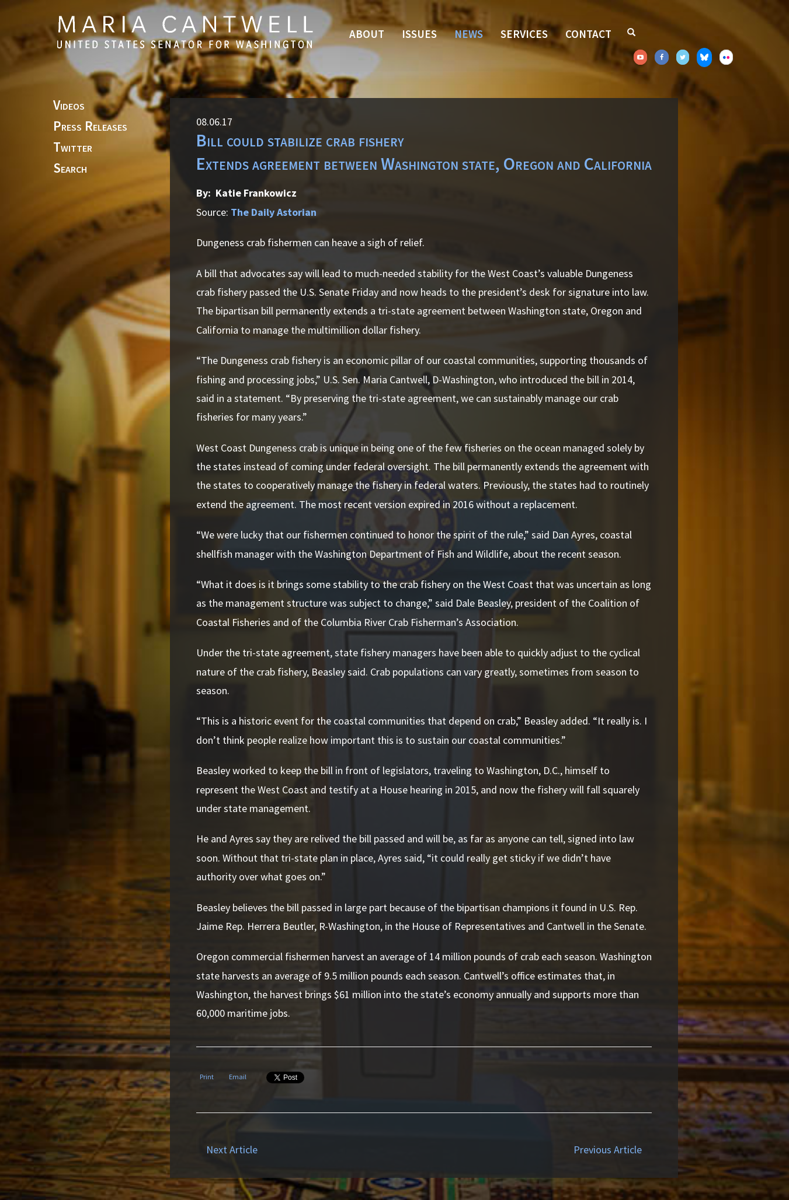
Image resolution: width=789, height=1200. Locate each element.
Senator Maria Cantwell (184, 31)
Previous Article (607, 1149)
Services (524, 34)
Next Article (232, 1149)
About (366, 34)
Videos (69, 105)
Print (207, 1076)
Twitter (72, 147)
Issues (419, 34)
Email (237, 1076)
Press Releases (90, 126)
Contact (588, 34)
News (468, 34)
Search (70, 168)
